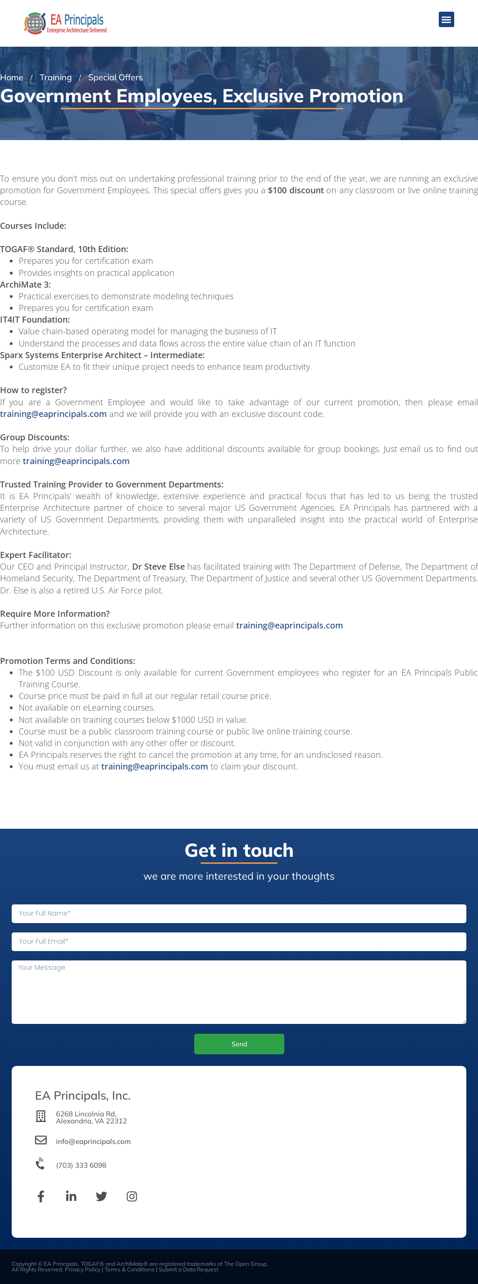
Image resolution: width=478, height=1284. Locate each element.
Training (56, 77)
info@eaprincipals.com (93, 1141)
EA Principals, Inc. (83, 1095)
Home (11, 77)
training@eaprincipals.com (53, 413)
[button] (446, 19)
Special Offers (115, 77)
